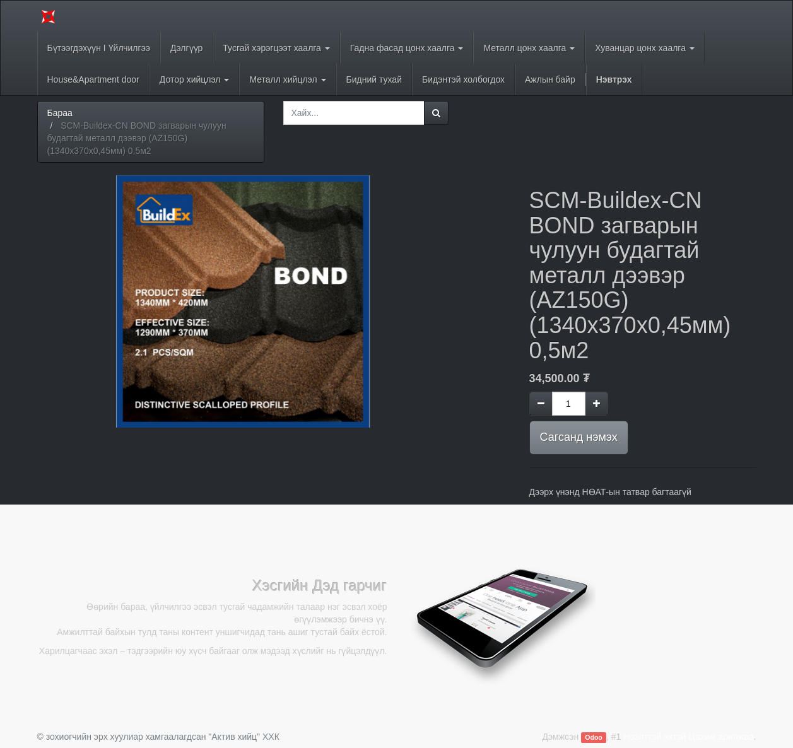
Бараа (60, 113)
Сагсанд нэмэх (579, 437)
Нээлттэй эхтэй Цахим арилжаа (688, 737)
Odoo (593, 737)
